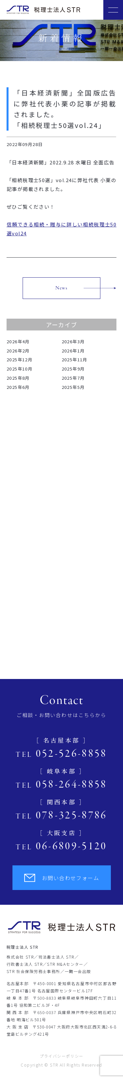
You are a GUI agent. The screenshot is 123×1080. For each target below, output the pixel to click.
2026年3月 (73, 341)
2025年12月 (19, 359)
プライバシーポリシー (62, 1056)
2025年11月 (75, 359)
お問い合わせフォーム (61, 878)
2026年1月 (73, 351)
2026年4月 (18, 341)
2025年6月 (18, 387)
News (61, 288)
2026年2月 (18, 351)
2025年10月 (19, 369)
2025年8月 (18, 378)
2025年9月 (73, 369)
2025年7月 (73, 378)
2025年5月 (73, 387)
